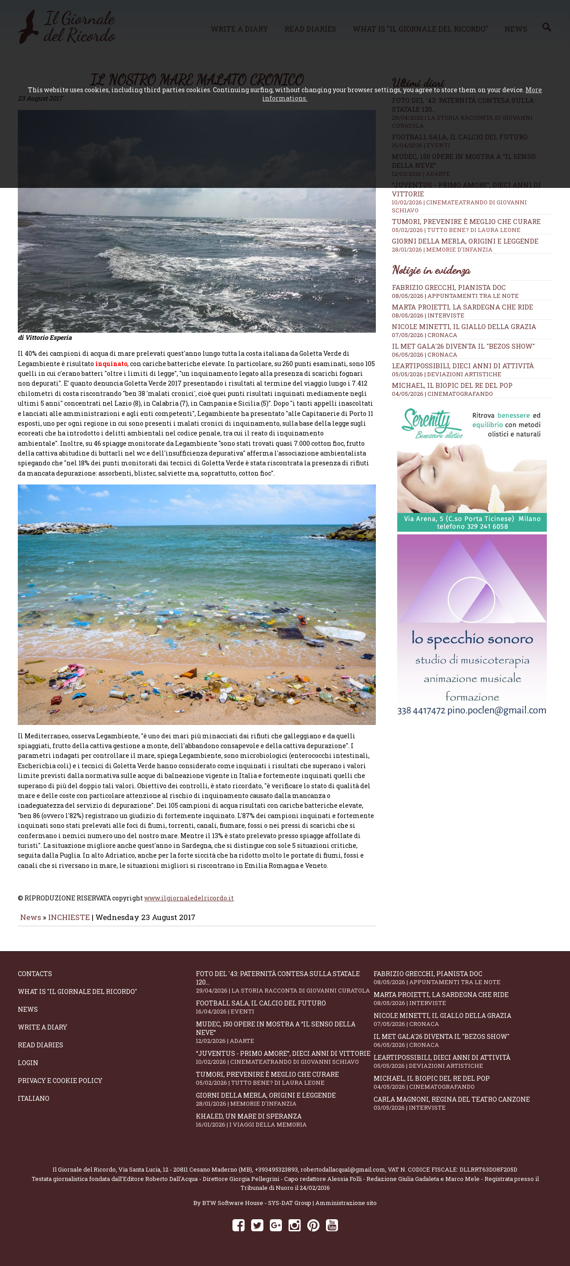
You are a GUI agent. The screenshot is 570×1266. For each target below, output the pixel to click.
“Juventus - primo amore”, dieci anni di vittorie (285, 1063)
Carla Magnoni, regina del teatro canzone (463, 1109)
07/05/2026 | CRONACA (424, 335)
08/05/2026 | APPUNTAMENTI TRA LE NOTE (455, 296)
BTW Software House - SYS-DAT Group (256, 1209)
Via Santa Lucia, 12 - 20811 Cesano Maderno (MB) (185, 1176)
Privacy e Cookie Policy (60, 1087)
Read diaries (40, 1051)
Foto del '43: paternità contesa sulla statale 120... (285, 988)
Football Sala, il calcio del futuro (285, 1013)
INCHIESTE (70, 923)
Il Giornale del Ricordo (84, 1176)
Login (28, 1069)
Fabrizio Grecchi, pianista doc (449, 287)
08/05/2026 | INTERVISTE (428, 315)
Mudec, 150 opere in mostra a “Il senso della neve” (285, 1038)
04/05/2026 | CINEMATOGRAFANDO (442, 394)
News (30, 923)
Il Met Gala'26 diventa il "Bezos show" (463, 346)
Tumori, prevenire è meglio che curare (472, 225)
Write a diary (42, 1033)
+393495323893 (276, 1176)
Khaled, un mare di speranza (285, 1126)
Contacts (35, 980)
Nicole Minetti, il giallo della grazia (464, 326)
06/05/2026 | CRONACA (424, 354)
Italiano (33, 1104)
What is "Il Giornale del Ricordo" (77, 997)
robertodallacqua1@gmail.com (343, 1176)
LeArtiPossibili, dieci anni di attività (463, 365)
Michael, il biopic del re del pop (452, 385)
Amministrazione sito (346, 1209)
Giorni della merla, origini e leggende (472, 244)
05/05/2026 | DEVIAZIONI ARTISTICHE (446, 374)
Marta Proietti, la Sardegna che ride (462, 306)
